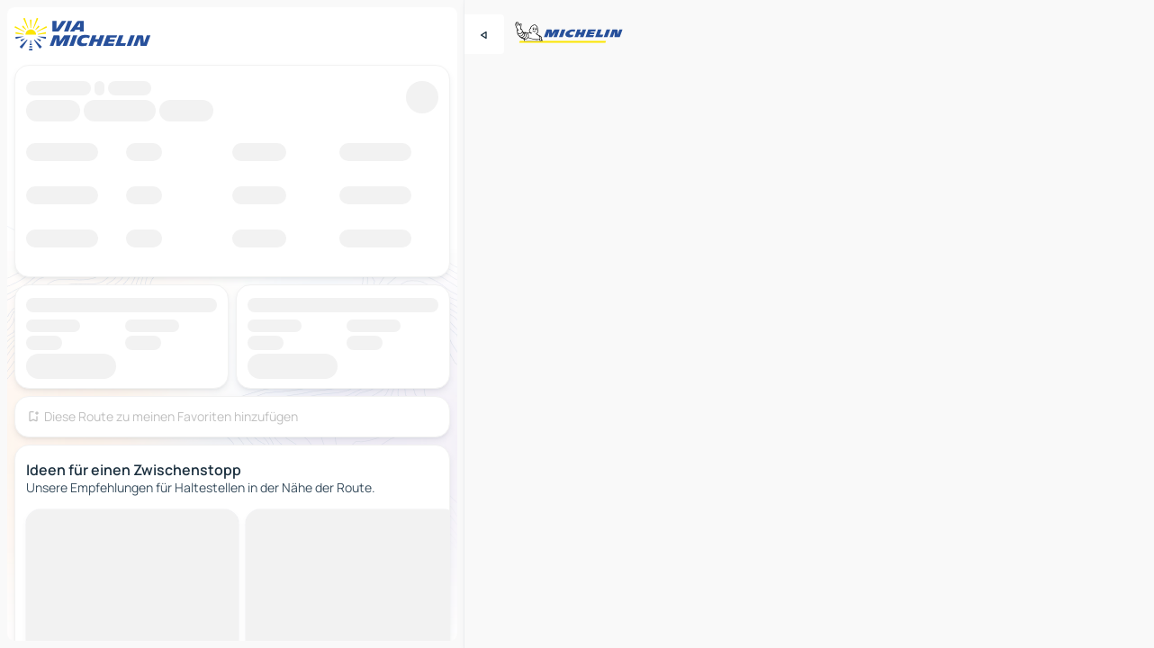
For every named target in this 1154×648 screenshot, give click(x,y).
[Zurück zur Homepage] (86, 34)
